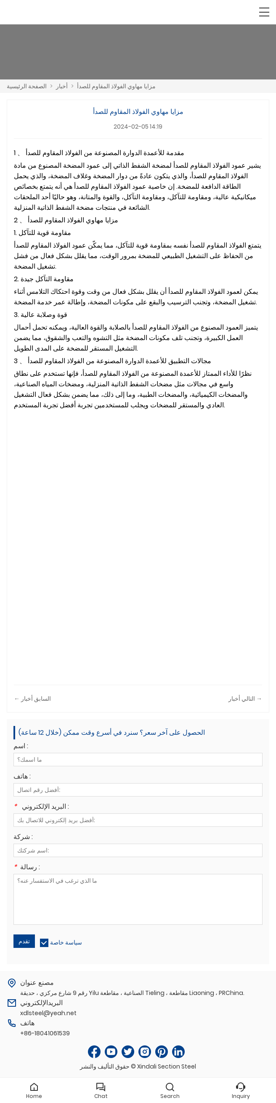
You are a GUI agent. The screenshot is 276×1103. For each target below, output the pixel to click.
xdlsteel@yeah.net (48, 1013)
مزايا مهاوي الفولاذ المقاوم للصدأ (116, 86)
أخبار (62, 86)
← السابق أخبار (32, 698)
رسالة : (26, 868)
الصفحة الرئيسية (27, 86)
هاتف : (22, 777)
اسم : (20, 747)
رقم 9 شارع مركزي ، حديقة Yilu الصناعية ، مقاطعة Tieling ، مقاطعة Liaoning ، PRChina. (132, 993)
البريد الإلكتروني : (41, 807)
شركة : (23, 838)
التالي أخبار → (245, 698)
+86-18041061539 (45, 1033)
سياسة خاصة (66, 942)
